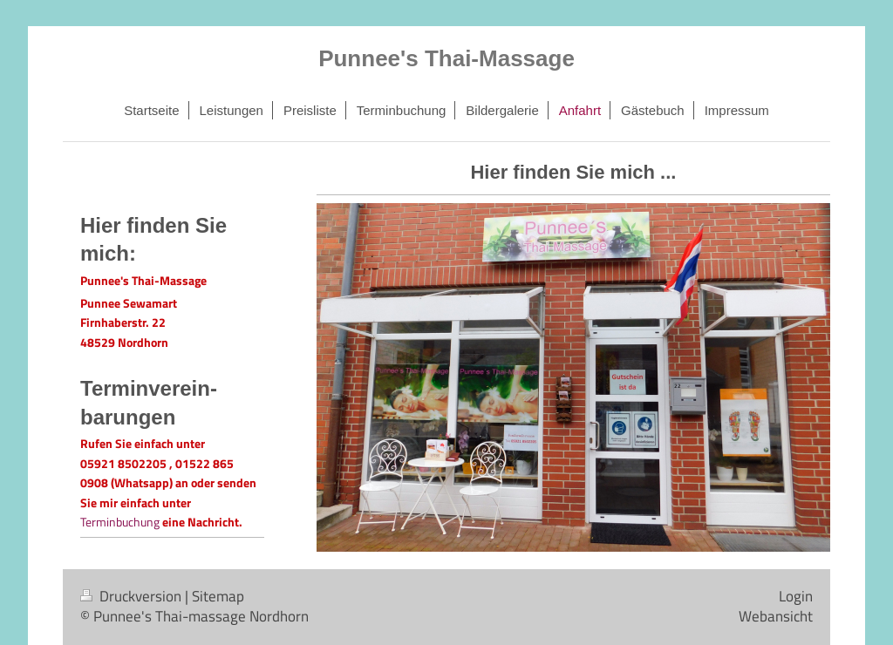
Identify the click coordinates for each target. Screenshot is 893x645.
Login (796, 596)
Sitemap (218, 596)
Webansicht (776, 616)
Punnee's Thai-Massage (446, 58)
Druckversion (132, 596)
